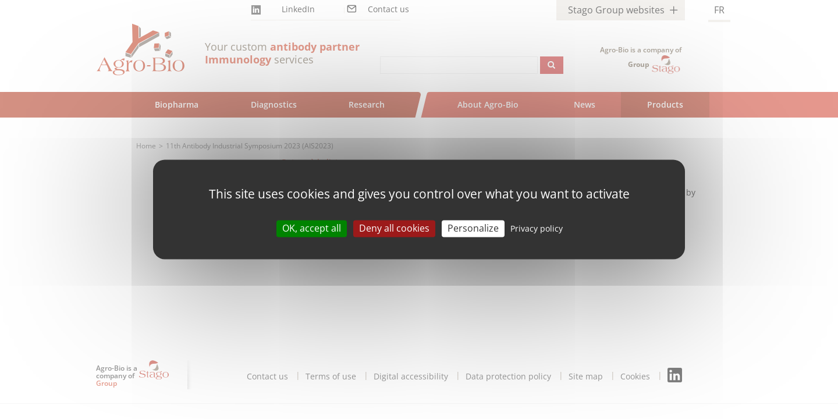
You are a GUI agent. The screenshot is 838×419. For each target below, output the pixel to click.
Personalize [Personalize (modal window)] (473, 228)
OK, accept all (311, 228)
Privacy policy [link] (536, 228)
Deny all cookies (394, 228)
